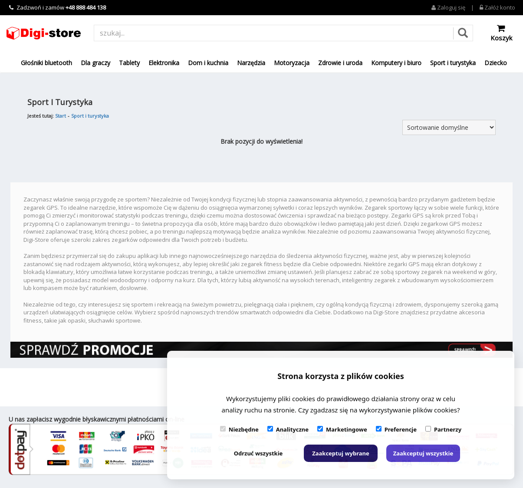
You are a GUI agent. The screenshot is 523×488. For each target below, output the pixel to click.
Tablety (129, 63)
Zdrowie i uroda (340, 63)
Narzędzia (251, 63)
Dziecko (495, 63)
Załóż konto (497, 7)
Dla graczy (95, 63)
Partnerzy (443, 429)
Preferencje (396, 429)
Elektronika (163, 63)
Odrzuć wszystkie (258, 453)
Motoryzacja (291, 63)
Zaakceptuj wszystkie (423, 453)
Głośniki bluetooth (46, 63)
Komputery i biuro (396, 63)
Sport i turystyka (453, 63)
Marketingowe (342, 429)
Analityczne (288, 429)
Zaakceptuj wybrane (340, 453)
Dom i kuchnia (208, 63)
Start (60, 115)
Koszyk (501, 33)
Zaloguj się (448, 7)
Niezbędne (239, 429)
